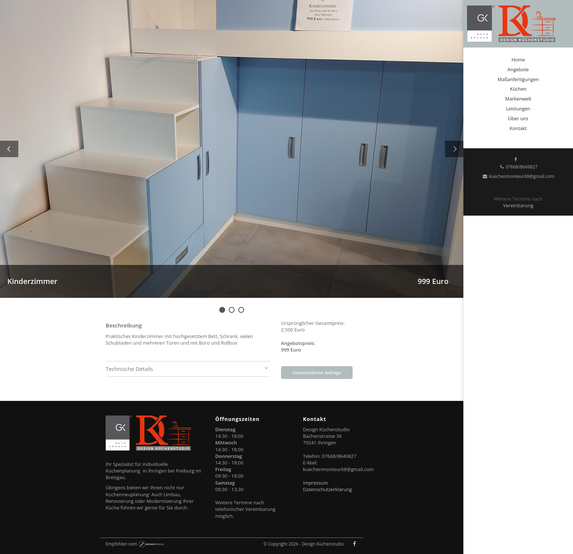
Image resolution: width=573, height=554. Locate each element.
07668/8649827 (518, 167)
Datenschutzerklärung (327, 489)
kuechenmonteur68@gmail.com (518, 176)
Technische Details (188, 368)
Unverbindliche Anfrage (317, 372)
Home (518, 59)
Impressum (315, 482)
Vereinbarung (518, 205)
